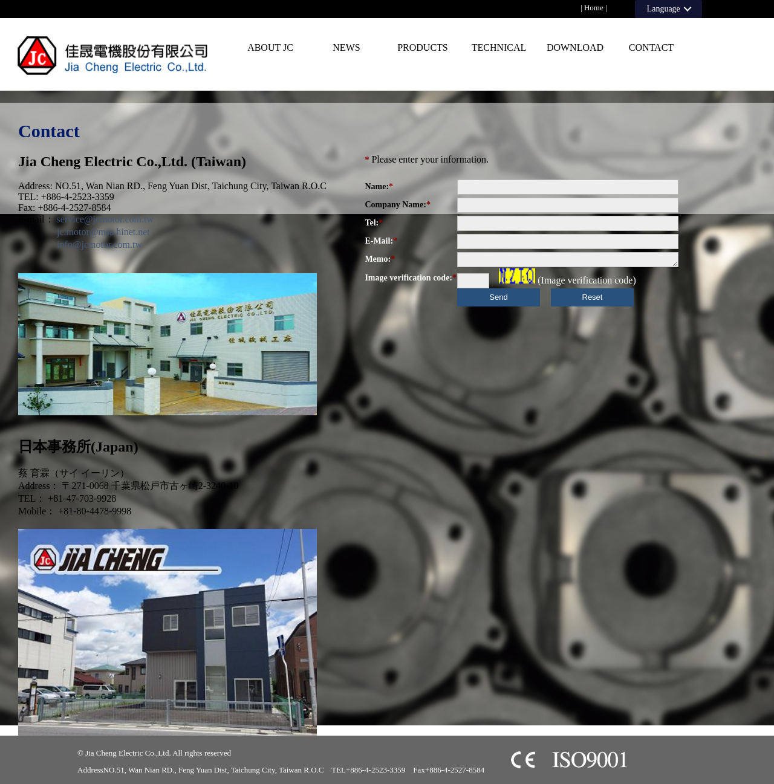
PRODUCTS (422, 47)
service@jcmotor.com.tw (105, 219)
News (346, 47)
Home (593, 7)
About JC (270, 47)
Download (575, 47)
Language (663, 8)
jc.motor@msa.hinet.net (98, 232)
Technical (499, 47)
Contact (651, 47)
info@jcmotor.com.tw (94, 244)
